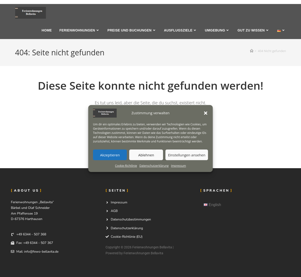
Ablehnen (146, 155)
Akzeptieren (110, 155)
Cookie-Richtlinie (126, 166)
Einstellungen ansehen (186, 155)
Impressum (178, 166)
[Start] (251, 51)
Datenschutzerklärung (154, 166)
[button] (205, 113)
